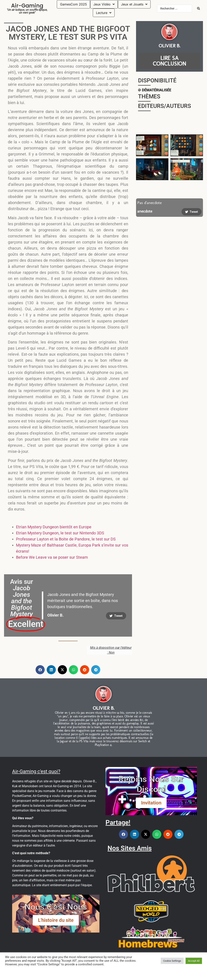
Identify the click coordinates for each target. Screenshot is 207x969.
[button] (40, 669)
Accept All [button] (194, 960)
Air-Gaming (27, 5)
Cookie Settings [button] (172, 960)
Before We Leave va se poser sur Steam (52, 557)
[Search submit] (198, 8)
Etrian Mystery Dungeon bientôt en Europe (53, 526)
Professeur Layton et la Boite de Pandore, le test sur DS (66, 539)
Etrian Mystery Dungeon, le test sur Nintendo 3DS (60, 533)
